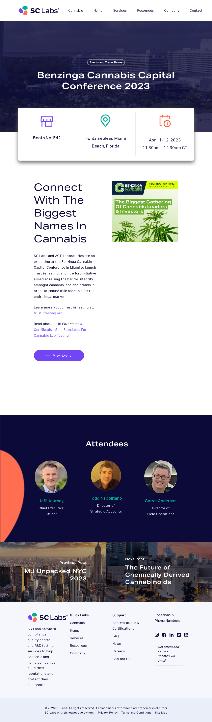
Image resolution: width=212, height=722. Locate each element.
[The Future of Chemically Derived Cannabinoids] (159, 572)
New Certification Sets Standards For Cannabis (60, 329)
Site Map (161, 712)
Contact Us (121, 668)
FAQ (115, 645)
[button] (59, 355)
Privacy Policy (108, 712)
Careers (118, 660)
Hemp (74, 640)
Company (77, 662)
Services (76, 647)
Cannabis (77, 632)
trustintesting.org (48, 313)
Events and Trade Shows (106, 62)
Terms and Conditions (136, 712)
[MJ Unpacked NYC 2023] (53, 572)
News (116, 653)
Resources (78, 655)
